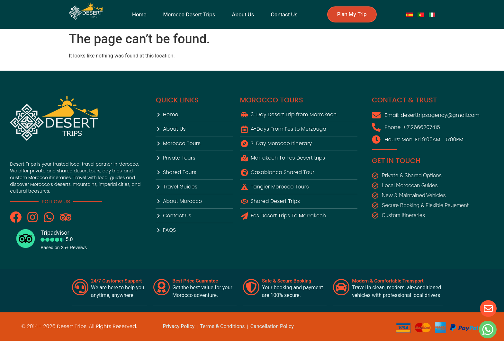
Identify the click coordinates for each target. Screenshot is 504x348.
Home (139, 14)
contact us (283, 14)
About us (242, 14)
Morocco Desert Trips (189, 14)
